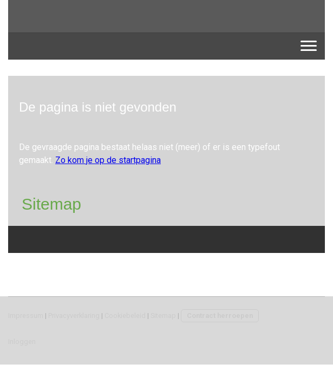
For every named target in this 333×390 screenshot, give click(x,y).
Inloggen (22, 341)
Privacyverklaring (74, 315)
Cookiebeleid (125, 315)
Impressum (25, 315)
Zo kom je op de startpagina (108, 160)
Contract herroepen (220, 315)
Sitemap (163, 315)
